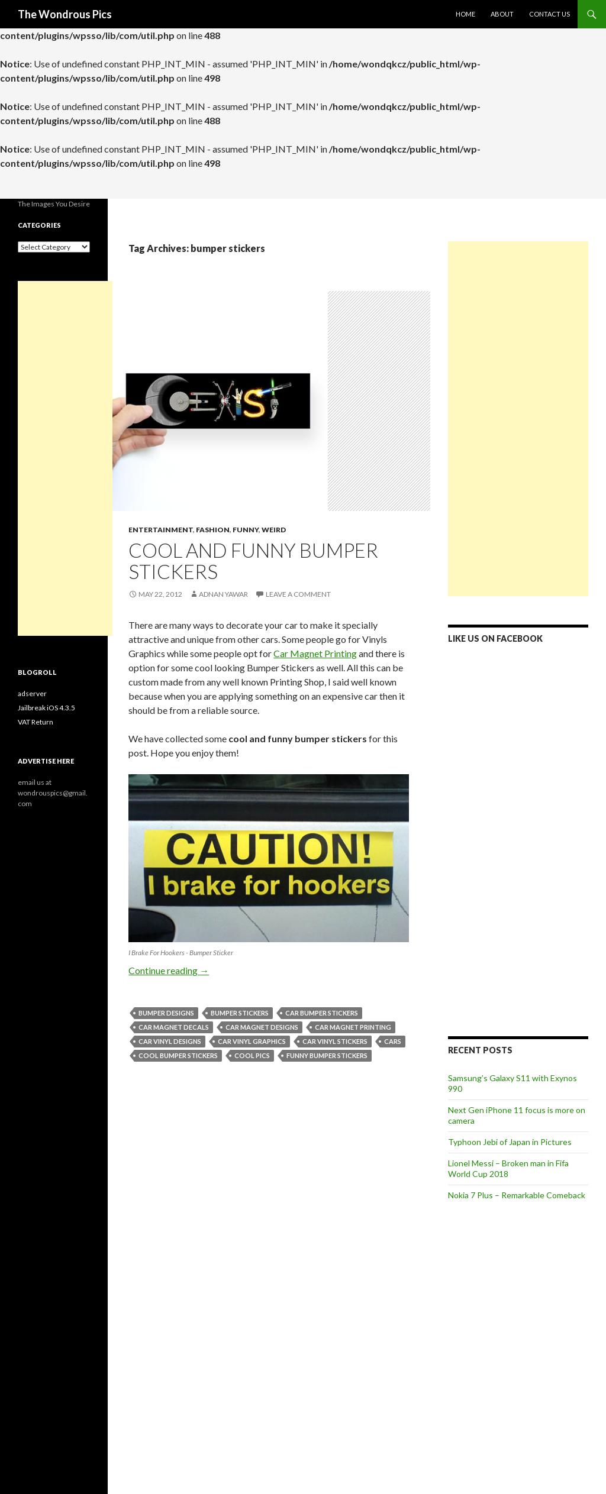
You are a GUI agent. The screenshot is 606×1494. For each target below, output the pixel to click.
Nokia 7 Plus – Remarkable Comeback (516, 1195)
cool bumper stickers (178, 1055)
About (502, 14)
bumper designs (166, 1013)
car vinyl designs (169, 1041)
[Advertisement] (518, 418)
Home (465, 14)
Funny (246, 529)
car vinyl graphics (252, 1041)
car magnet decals (173, 1027)
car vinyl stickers (335, 1041)
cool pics (252, 1055)
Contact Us (549, 14)
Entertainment (160, 529)
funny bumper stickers (327, 1055)
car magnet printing (353, 1027)
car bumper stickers (321, 1013)
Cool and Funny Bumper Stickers (253, 560)
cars (392, 1041)
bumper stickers (240, 1013)
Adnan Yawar (223, 594)
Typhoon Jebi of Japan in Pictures (510, 1142)
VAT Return (35, 721)
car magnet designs (261, 1027)
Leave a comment (298, 594)
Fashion (213, 529)
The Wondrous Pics (65, 14)
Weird (274, 529)
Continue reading (168, 970)
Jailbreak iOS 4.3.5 (46, 707)
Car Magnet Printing (315, 653)
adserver (32, 693)
